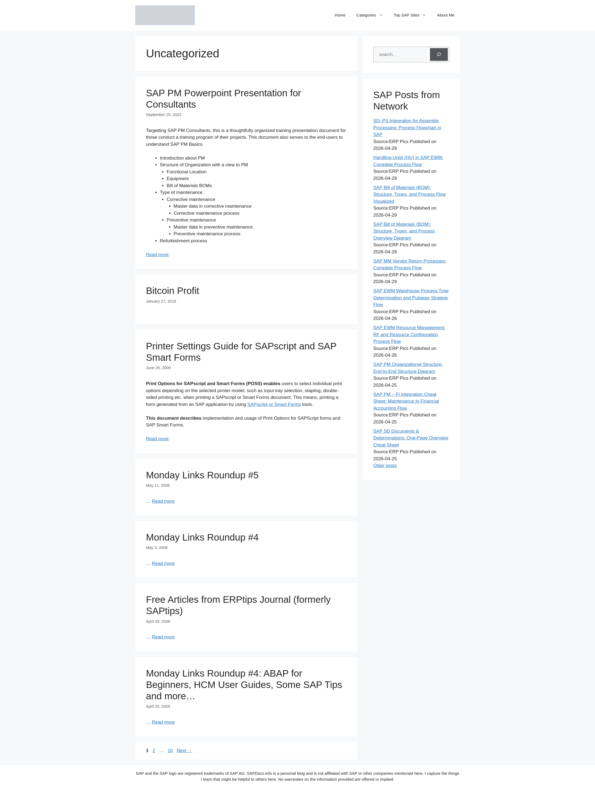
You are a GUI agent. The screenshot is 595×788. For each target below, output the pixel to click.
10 (170, 750)
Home (340, 15)
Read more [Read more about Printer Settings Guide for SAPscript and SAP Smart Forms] (157, 438)
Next (184, 750)
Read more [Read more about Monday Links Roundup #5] (163, 501)
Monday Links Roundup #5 (202, 475)
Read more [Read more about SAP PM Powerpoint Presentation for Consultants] (157, 254)
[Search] (439, 54)
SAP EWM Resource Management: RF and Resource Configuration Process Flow (409, 334)
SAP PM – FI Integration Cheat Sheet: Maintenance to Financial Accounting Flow (406, 401)
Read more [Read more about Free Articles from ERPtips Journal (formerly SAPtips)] (163, 637)
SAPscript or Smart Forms (274, 404)
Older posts (385, 465)
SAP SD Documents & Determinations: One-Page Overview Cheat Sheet (410, 438)
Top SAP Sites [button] (413, 15)
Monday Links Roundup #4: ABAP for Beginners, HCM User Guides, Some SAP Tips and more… (244, 684)
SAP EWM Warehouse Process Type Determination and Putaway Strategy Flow (411, 297)
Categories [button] (372, 15)
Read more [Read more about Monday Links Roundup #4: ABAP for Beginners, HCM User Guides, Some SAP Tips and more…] (163, 722)
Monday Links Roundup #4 (202, 537)
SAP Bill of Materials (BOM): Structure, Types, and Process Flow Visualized (409, 194)
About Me (445, 15)
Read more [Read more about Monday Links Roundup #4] (163, 563)
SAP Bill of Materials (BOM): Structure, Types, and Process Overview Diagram (404, 231)
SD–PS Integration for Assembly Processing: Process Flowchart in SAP (407, 127)
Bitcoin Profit (172, 290)
